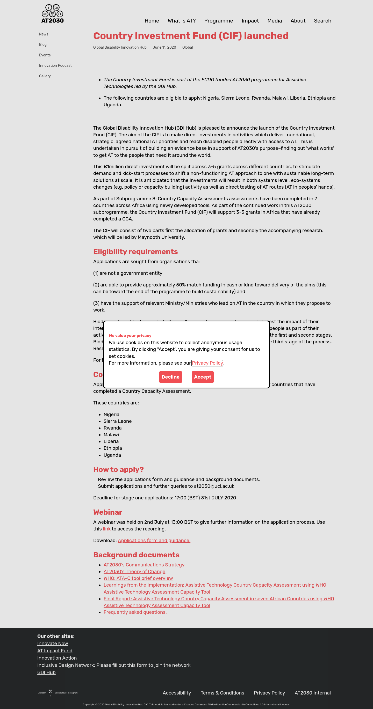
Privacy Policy (207, 363)
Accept (202, 377)
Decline (171, 377)
